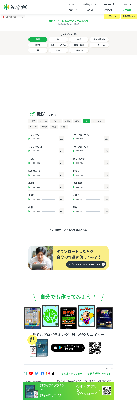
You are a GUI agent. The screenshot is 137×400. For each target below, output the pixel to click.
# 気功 (44, 127)
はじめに (72, 4)
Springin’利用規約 (74, 381)
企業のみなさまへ (72, 373)
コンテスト (125, 4)
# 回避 (77, 121)
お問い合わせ (60, 381)
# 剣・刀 (43, 121)
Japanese (9, 17)
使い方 (90, 10)
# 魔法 (63, 127)
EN (111, 368)
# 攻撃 (54, 127)
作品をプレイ (90, 4)
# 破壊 (67, 121)
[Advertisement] (68, 83)
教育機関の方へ (129, 16)
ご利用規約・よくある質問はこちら (68, 230)
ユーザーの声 (107, 4)
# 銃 (86, 121)
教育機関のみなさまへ (100, 373)
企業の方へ (111, 16)
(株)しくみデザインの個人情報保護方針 (98, 381)
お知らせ (108, 10)
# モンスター (98, 121)
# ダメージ (56, 121)
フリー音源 (125, 10)
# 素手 (32, 121)
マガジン (72, 10)
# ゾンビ (33, 127)
